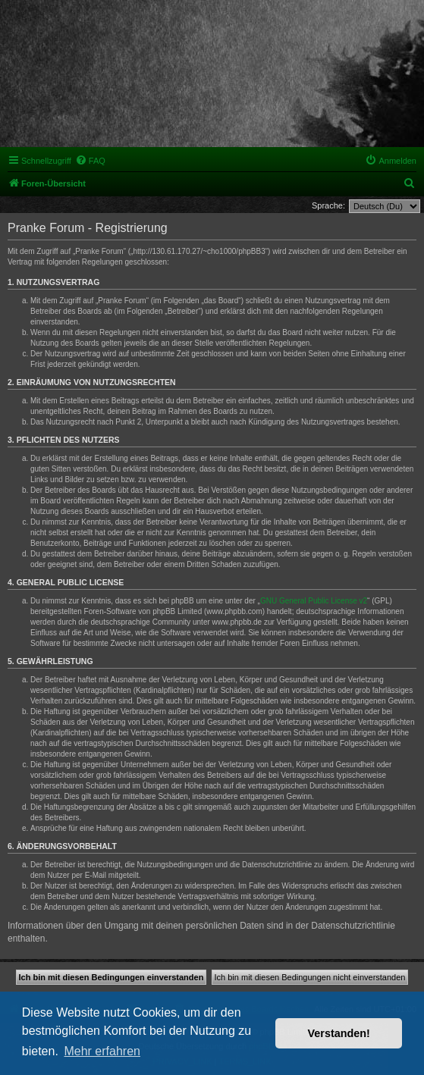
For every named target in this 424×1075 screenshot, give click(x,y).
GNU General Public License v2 (313, 601)
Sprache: (328, 205)
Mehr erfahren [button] (102, 1051)
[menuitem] (90, 161)
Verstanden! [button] (339, 1033)
